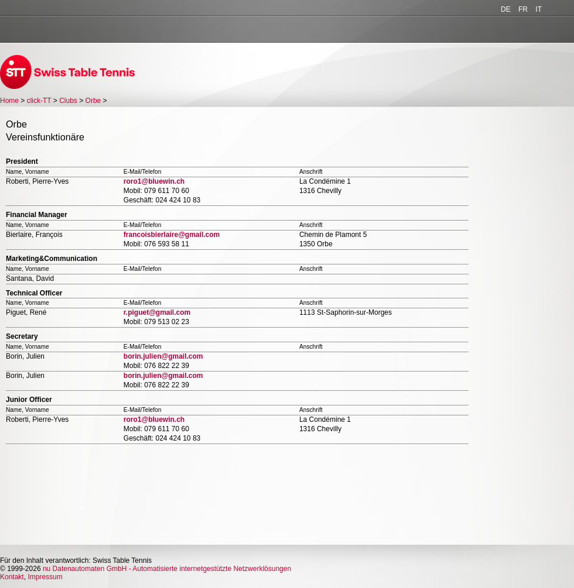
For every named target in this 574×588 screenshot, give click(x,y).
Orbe (93, 101)
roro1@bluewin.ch (154, 181)
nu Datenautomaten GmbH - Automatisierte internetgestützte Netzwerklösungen (167, 569)
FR (523, 9)
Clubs (68, 101)
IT (538, 9)
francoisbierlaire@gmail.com (172, 235)
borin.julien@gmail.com (163, 356)
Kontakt (12, 577)
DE (506, 9)
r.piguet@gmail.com (157, 312)
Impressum (45, 577)
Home (9, 101)
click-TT (39, 101)
